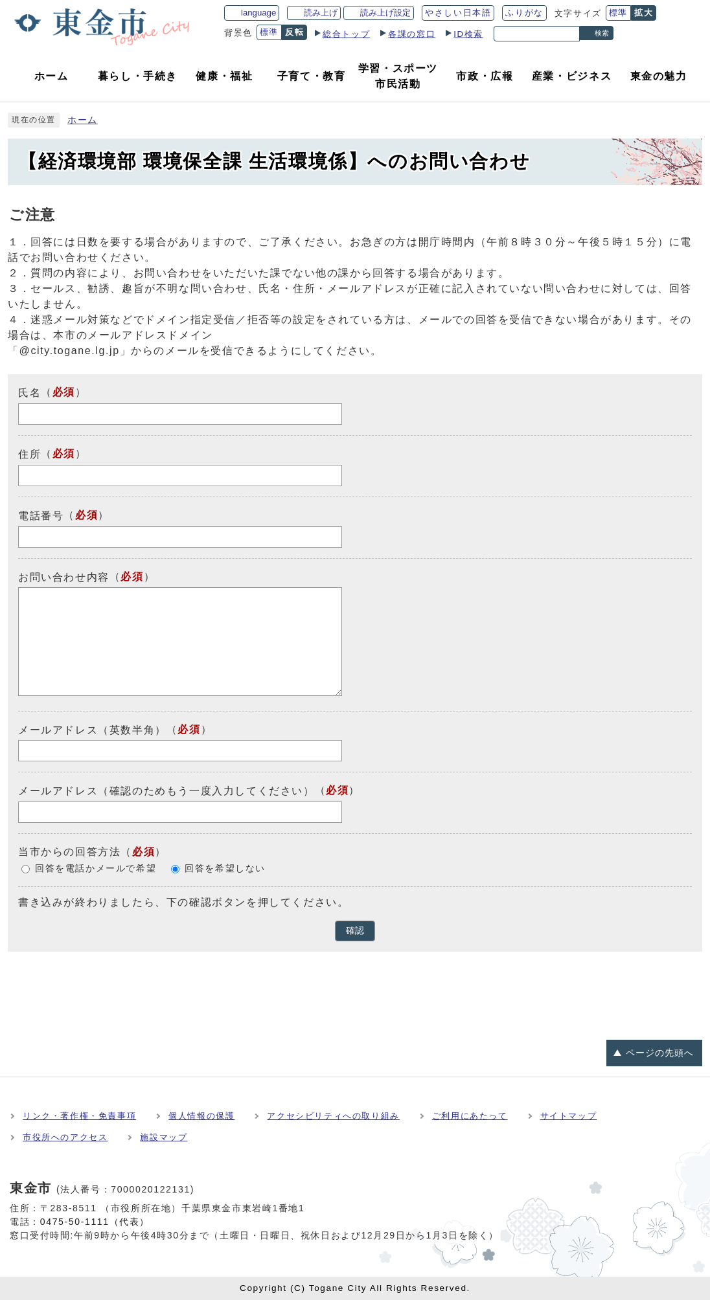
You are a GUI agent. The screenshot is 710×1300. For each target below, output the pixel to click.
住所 (29, 454)
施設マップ (163, 1137)
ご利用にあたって (470, 1116)
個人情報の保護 (201, 1116)
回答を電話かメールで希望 (95, 868)
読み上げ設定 (385, 12)
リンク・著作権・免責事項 (79, 1116)
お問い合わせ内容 (63, 576)
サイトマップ (568, 1116)
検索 (602, 33)
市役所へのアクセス (65, 1137)
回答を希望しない (225, 868)
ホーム (82, 120)
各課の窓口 (411, 34)
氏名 (29, 392)
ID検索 (468, 34)
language (258, 12)
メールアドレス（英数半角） (92, 729)
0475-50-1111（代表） (95, 1221)
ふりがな (524, 12)
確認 (355, 931)
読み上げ (321, 12)
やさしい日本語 (458, 12)
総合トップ (346, 34)
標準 (618, 12)
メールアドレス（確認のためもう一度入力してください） (166, 790)
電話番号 (40, 515)
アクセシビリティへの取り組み (333, 1116)
